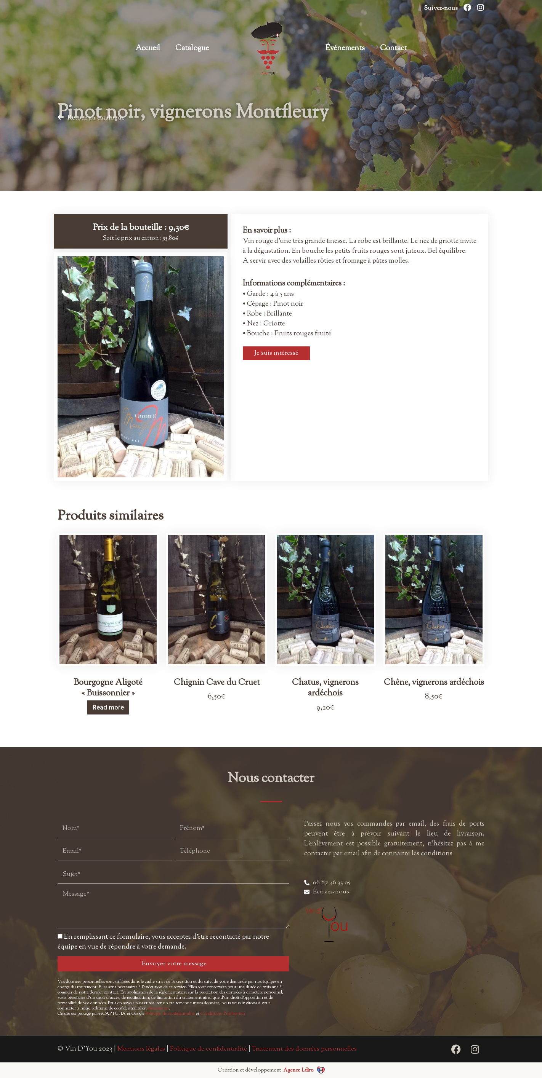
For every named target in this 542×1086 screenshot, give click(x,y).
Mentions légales (142, 1057)
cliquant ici (158, 1016)
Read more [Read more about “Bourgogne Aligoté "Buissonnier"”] (108, 707)
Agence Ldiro (298, 1078)
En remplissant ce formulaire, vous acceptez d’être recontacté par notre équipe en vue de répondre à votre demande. (163, 950)
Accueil (148, 48)
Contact (393, 48)
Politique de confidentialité (170, 1021)
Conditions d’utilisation (222, 1021)
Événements (345, 48)
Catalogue (192, 48)
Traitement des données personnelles (309, 1057)
